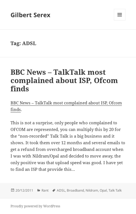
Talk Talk (115, 190)
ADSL (61, 190)
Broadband (75, 190)
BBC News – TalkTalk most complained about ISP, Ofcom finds (64, 80)
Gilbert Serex (30, 15)
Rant (45, 190)
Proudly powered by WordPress (35, 206)
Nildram (92, 190)
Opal (103, 190)
